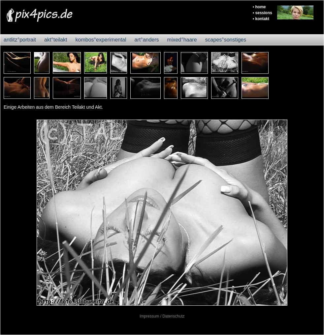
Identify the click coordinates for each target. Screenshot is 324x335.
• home (259, 7)
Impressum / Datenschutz (162, 316)
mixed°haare (182, 39)
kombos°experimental (101, 39)
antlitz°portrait (20, 39)
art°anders (147, 39)
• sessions (262, 13)
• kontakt (261, 18)
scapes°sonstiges (225, 39)
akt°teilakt (55, 39)
